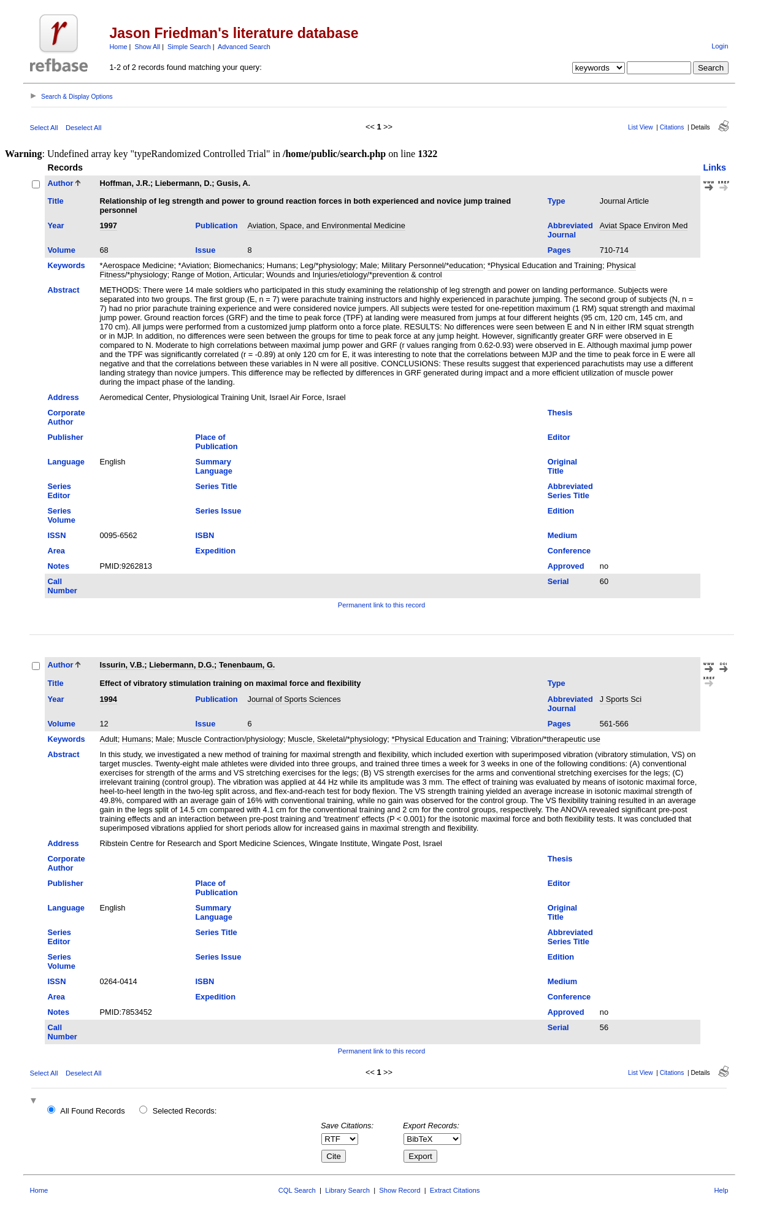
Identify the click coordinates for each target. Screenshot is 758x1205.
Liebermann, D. (183, 183)
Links (715, 167)
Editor (559, 437)
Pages (559, 250)
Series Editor (59, 491)
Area (56, 550)
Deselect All (83, 127)
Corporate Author (66, 417)
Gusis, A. (233, 183)
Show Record (399, 1190)
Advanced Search (244, 46)
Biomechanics (237, 265)
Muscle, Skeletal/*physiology (337, 739)
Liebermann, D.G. (181, 664)
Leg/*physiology (328, 265)
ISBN (205, 535)
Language (66, 461)
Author (61, 183)
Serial (558, 581)
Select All (44, 127)
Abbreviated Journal (570, 230)
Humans (281, 265)
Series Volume (61, 515)
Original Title (562, 466)
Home (119, 46)
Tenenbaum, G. (247, 664)
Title (56, 201)
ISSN (57, 535)
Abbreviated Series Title (570, 491)
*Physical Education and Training (545, 265)
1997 (108, 225)
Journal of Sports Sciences (294, 699)
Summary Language (214, 466)
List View (640, 127)
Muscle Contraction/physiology (230, 739)
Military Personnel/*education (432, 265)
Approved (566, 566)
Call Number (62, 586)
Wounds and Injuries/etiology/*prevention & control (354, 274)
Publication (217, 225)
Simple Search (189, 46)
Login (719, 46)
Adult (109, 739)
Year (56, 225)
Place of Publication (217, 442)
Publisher (65, 437)
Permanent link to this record (381, 605)
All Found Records (92, 1110)
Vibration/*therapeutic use (555, 739)
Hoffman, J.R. (125, 183)
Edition (561, 510)
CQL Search (297, 1190)
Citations (672, 127)
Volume (61, 250)
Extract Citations (455, 1190)
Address (63, 397)
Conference (569, 550)
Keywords (66, 265)
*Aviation (193, 265)
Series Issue (219, 510)
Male (368, 265)
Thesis (560, 412)
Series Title (216, 486)
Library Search (347, 1190)
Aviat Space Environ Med (643, 225)
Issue (206, 250)
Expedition (215, 550)
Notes (59, 566)
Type (556, 201)
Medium (562, 535)
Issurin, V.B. (122, 664)
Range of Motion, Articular (217, 274)
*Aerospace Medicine (137, 265)
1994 (108, 699)
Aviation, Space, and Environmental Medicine (326, 225)
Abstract (64, 290)
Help (721, 1190)
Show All (147, 46)
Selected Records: (185, 1110)
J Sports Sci (620, 699)
